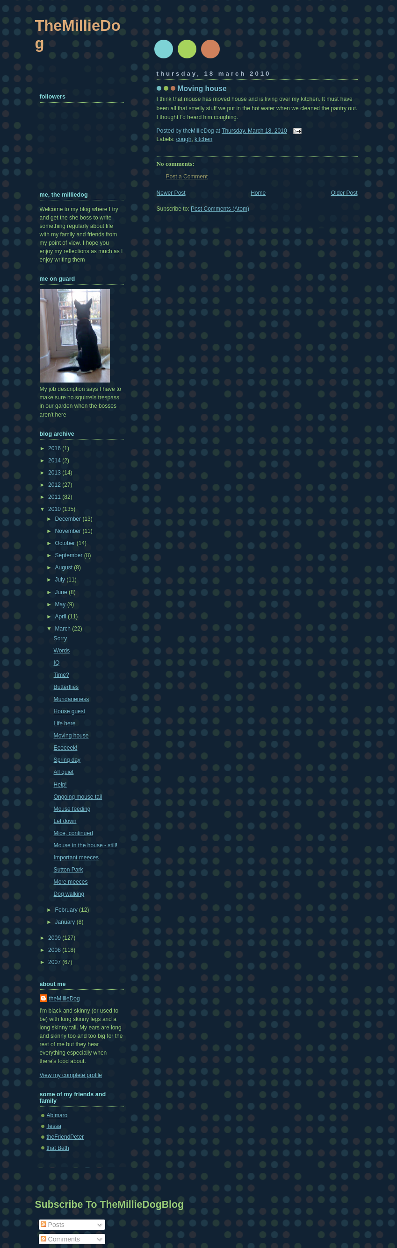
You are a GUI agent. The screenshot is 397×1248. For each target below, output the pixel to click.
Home (258, 193)
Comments (60, 1239)
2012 (55, 485)
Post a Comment (187, 176)
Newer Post (171, 193)
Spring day (67, 760)
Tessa (54, 1126)
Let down (65, 821)
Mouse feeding (72, 809)
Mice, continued (73, 833)
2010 (55, 509)
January (66, 922)
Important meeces (76, 857)
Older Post (344, 193)
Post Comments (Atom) (220, 209)
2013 (55, 472)
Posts (53, 1224)
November (69, 531)
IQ (57, 662)
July (61, 579)
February (67, 910)
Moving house (202, 88)
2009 (55, 938)
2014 (55, 460)
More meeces (71, 882)
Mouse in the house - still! (85, 845)
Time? (61, 675)
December (69, 519)
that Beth (58, 1148)
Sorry (60, 638)
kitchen (203, 139)
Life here (65, 723)
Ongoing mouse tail (78, 797)
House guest (70, 711)
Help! (60, 784)
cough (184, 139)
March (63, 628)
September (69, 555)
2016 (55, 448)
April (61, 616)
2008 (55, 950)
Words (62, 650)
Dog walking (69, 894)
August (64, 567)
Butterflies (66, 687)
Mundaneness (71, 699)
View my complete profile (71, 1075)
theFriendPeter (65, 1137)
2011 (55, 497)
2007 (55, 962)
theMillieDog (64, 998)
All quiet (64, 772)
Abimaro (57, 1115)
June (62, 592)
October (66, 543)
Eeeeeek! (66, 748)
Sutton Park (68, 869)
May (61, 604)
